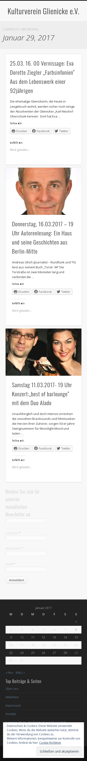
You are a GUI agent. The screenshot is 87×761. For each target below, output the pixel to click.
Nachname (14, 548)
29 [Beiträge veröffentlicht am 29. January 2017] (76, 653)
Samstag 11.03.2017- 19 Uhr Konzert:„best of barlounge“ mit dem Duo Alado (42, 393)
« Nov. (10, 672)
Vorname (13, 533)
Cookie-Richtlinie (50, 743)
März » (20, 672)
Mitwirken (12, 697)
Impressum (13, 705)
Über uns (12, 689)
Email (10, 564)
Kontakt (11, 714)
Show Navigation (70, 42)
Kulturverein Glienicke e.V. (44, 10)
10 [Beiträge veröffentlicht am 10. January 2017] (21, 637)
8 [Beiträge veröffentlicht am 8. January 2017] (76, 629)
